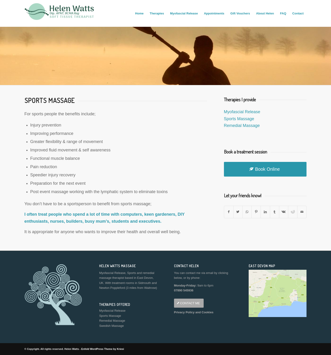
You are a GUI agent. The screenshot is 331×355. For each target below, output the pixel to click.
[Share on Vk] (283, 212)
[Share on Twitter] (237, 212)
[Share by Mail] (301, 212)
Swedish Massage (111, 326)
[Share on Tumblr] (274, 212)
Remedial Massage (242, 125)
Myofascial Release (242, 111)
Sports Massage (239, 118)
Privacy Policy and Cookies (193, 312)
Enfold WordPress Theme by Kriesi (102, 349)
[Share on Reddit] (292, 212)
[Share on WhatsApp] (247, 212)
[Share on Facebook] (228, 212)
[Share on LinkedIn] (265, 212)
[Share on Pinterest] (256, 212)
